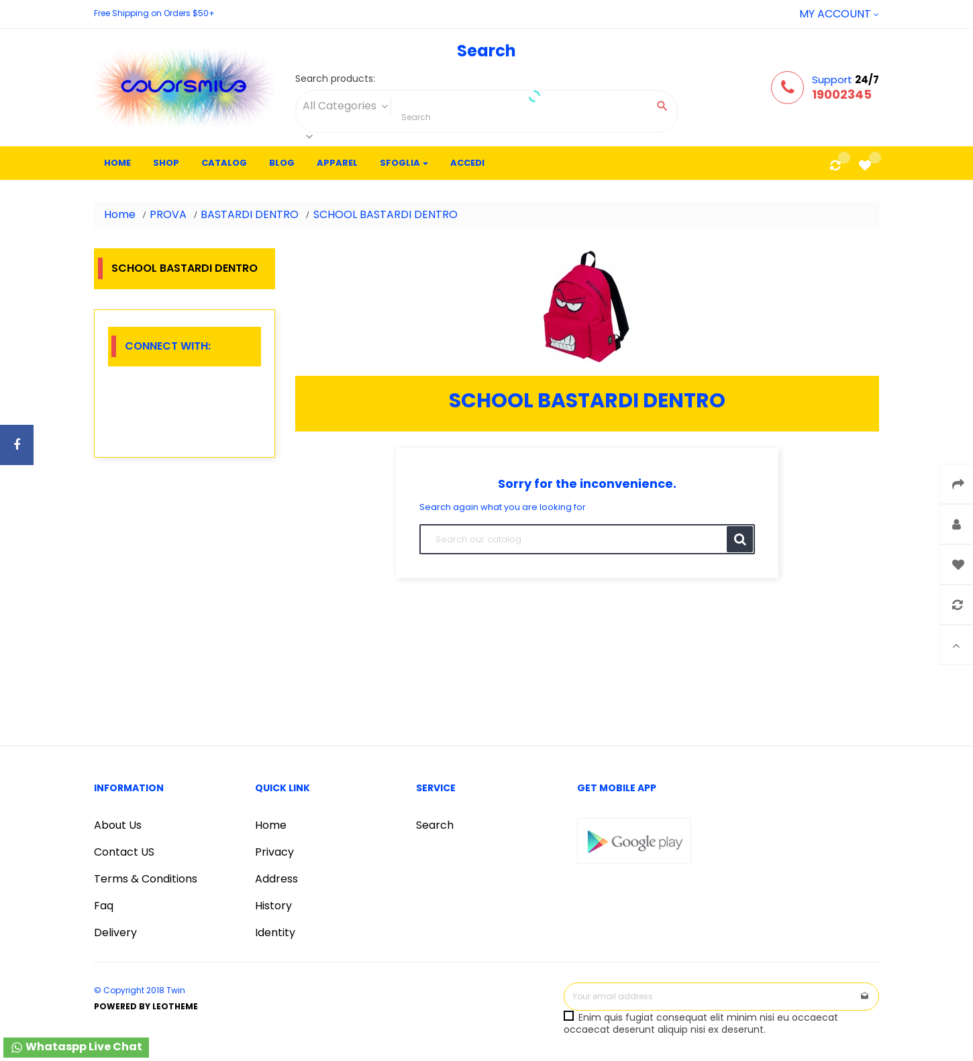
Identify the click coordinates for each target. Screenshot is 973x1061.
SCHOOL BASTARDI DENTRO (184, 268)
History (273, 905)
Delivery (115, 932)
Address (276, 879)
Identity (275, 932)
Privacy (274, 852)
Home (271, 825)
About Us (118, 825)
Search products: (335, 79)
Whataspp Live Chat (76, 1046)
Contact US (124, 852)
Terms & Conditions (145, 879)
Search (435, 825)
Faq (103, 905)
